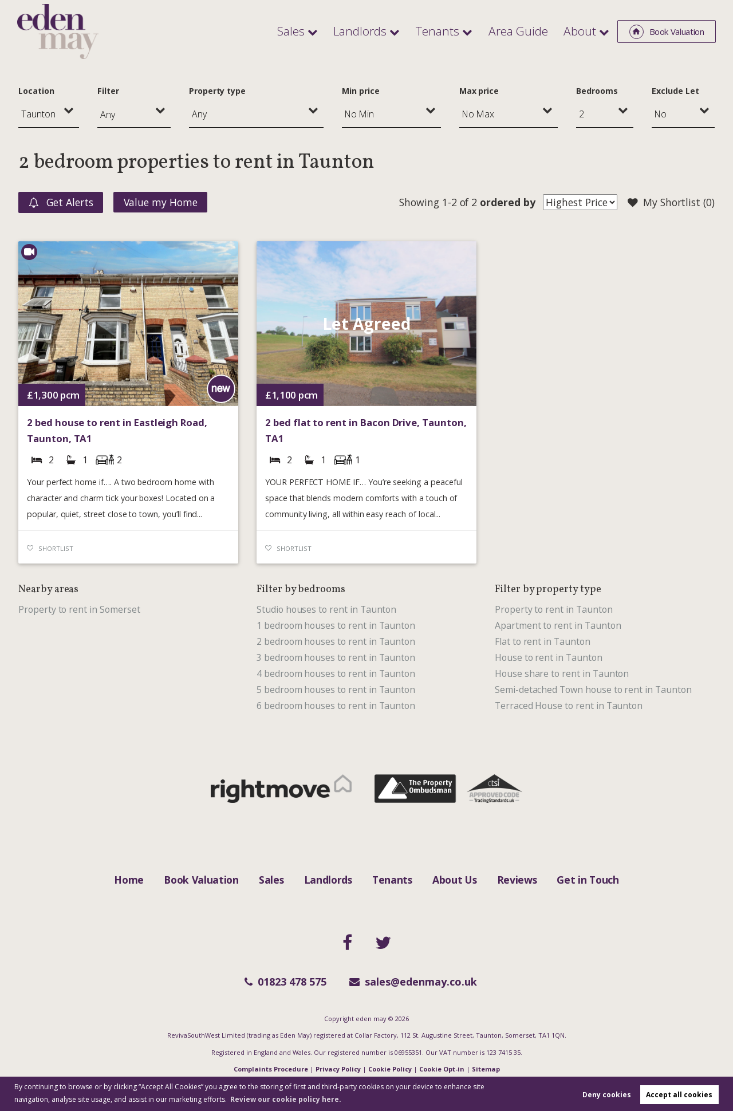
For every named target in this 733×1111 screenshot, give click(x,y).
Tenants (451, 31)
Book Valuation (201, 880)
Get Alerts (61, 202)
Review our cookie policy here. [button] (285, 1099)
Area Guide (525, 31)
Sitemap (486, 1069)
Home (129, 880)
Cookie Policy (390, 1069)
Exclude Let (675, 90)
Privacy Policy (338, 1069)
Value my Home (161, 202)
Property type (217, 90)
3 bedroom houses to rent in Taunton (336, 657)
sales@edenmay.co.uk (413, 981)
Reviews (517, 880)
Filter (108, 90)
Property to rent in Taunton (554, 609)
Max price (479, 90)
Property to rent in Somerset (79, 609)
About (581, 31)
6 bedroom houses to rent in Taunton (336, 705)
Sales (315, 31)
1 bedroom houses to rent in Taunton (336, 625)
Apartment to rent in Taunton (558, 625)
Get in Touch (587, 880)
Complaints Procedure (271, 1069)
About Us (454, 880)
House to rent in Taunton (548, 657)
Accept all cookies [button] (679, 1095)
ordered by (507, 202)
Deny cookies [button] (606, 1095)
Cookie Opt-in (441, 1069)
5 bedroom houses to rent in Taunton (336, 689)
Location (36, 90)
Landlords (379, 31)
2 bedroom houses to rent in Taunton (336, 641)
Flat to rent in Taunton (542, 641)
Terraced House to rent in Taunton (569, 705)
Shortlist (55, 548)
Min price (361, 90)
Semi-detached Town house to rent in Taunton (593, 689)
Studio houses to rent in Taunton (326, 609)
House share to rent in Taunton (562, 673)
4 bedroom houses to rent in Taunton (336, 673)
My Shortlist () (671, 202)
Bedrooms (597, 90)
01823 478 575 (285, 981)
